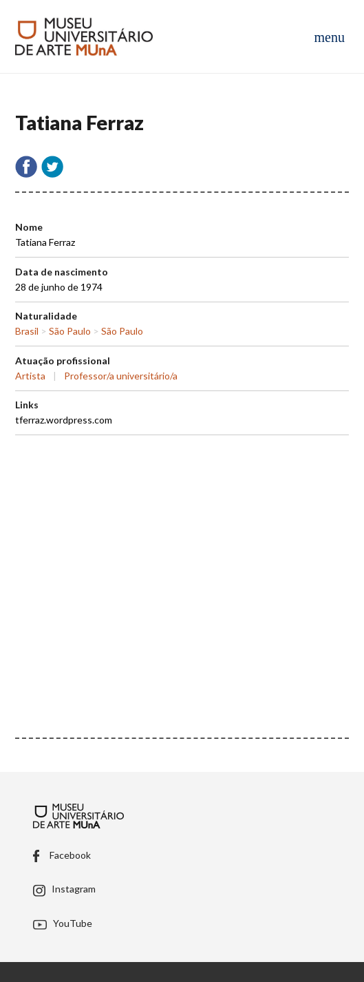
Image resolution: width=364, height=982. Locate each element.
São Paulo (70, 331)
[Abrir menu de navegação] (329, 36)
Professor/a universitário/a (121, 376)
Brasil (27, 331)
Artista (30, 376)
